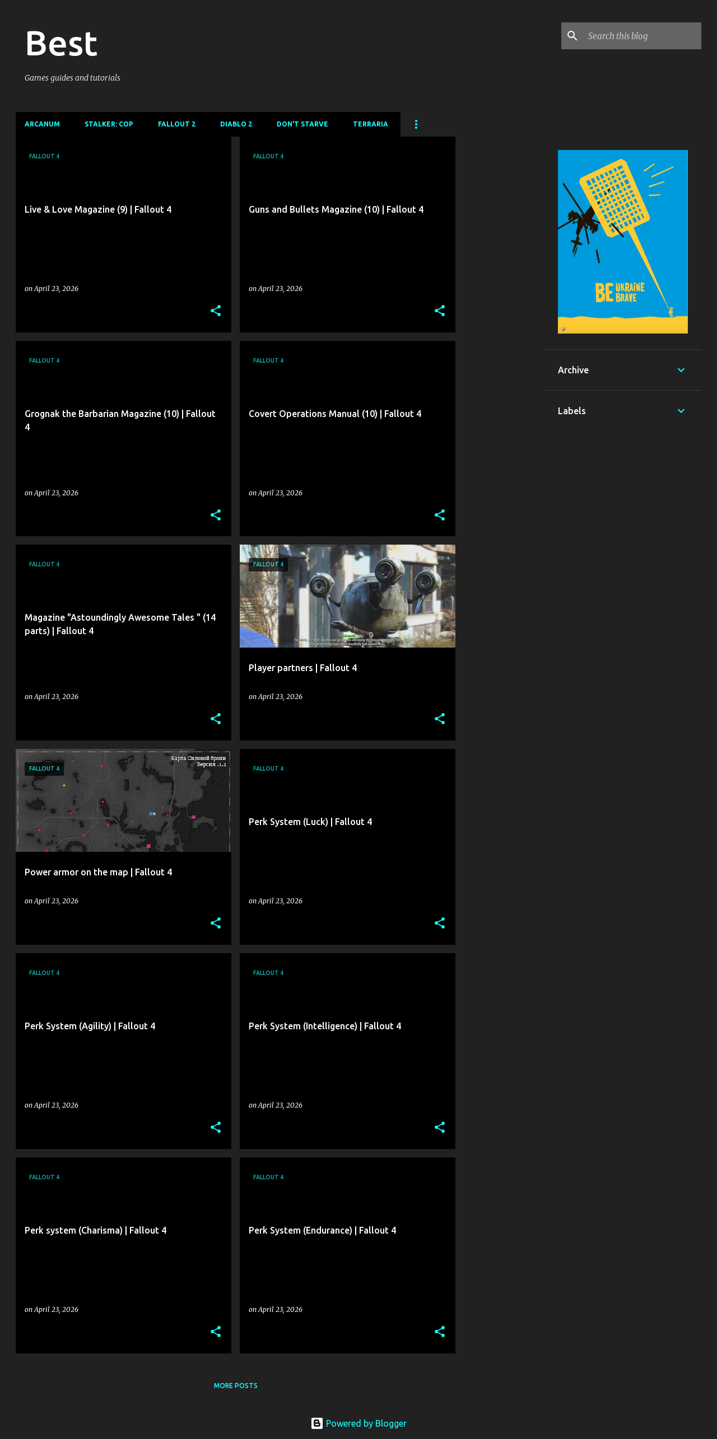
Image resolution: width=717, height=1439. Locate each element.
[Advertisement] (500, 304)
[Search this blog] (642, 35)
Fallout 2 (176, 124)
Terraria (370, 124)
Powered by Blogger (358, 1423)
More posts (236, 1385)
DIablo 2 (236, 124)
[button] (215, 311)
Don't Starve (302, 124)
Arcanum (42, 124)
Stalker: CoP (109, 124)
